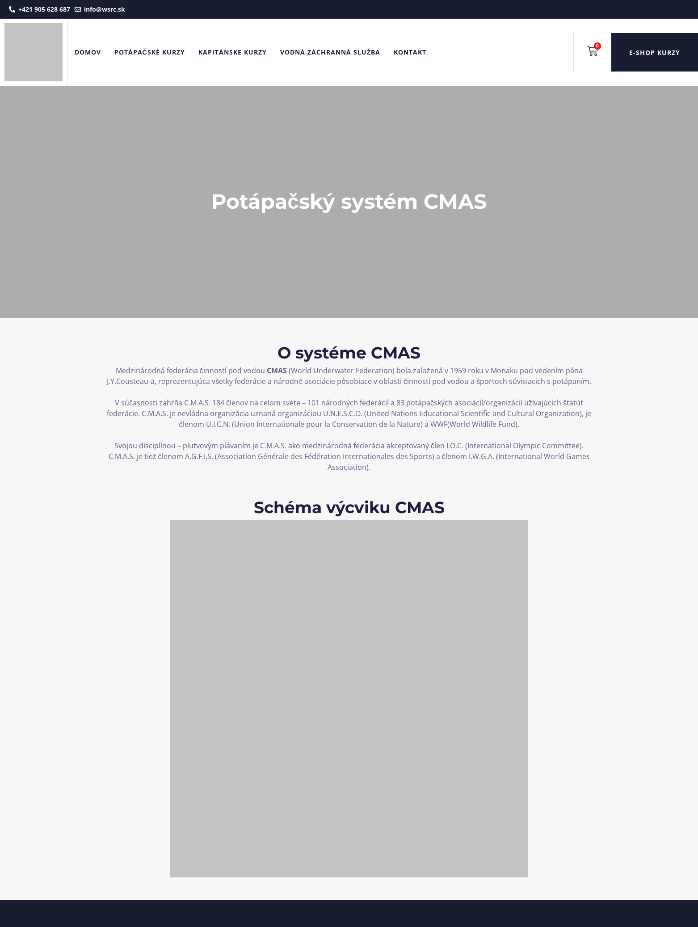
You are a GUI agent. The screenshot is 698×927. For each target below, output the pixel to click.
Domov (88, 52)
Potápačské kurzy (149, 52)
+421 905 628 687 (44, 9)
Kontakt (410, 52)
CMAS (277, 370)
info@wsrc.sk (104, 9)
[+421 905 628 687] (12, 9)
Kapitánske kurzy (232, 52)
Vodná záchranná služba (330, 52)
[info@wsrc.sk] (78, 9)
